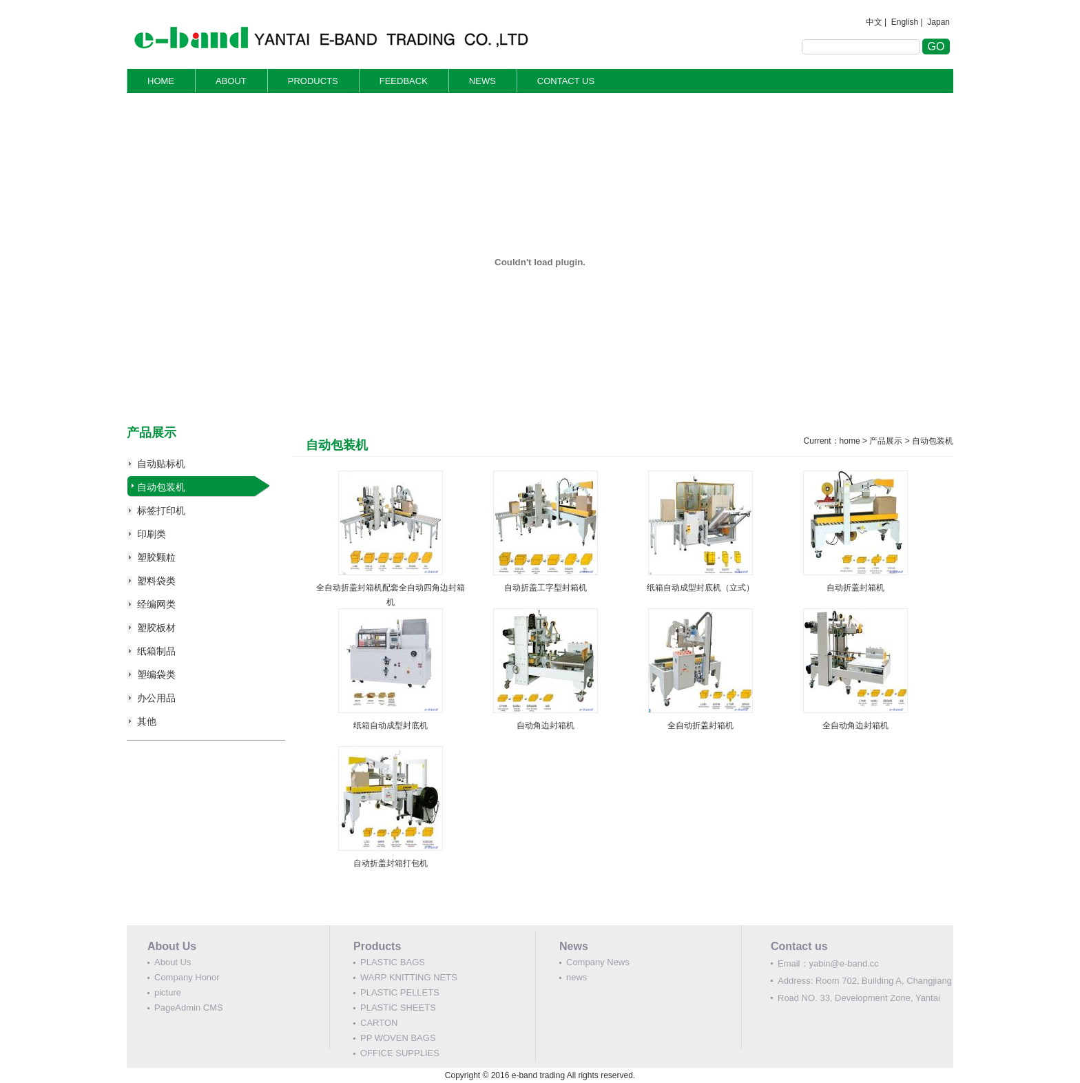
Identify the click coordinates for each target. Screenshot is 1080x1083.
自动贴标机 (161, 463)
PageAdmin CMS (188, 1007)
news (576, 977)
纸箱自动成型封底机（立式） (700, 587)
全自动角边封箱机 (855, 725)
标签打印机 (161, 510)
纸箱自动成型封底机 (390, 725)
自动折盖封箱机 (855, 587)
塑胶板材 (156, 627)
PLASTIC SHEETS (398, 1007)
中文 (874, 22)
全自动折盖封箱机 (700, 725)
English (904, 22)
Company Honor (187, 977)
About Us (172, 962)
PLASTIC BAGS (392, 962)
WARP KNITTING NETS (408, 977)
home (850, 441)
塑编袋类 (156, 674)
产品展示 (885, 441)
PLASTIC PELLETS (399, 992)
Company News (598, 962)
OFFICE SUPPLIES (399, 1053)
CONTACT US (565, 81)
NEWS (482, 81)
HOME (160, 81)
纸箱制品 (156, 651)
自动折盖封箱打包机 (390, 863)
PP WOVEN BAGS (398, 1038)
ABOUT (231, 81)
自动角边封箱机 (545, 725)
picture (167, 992)
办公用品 (156, 697)
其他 (146, 721)
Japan (938, 22)
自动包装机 (161, 487)
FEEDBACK (404, 81)
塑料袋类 (156, 580)
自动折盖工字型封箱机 (545, 587)
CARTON (378, 1023)
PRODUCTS (313, 81)
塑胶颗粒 (156, 557)
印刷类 (151, 533)
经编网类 (156, 604)
